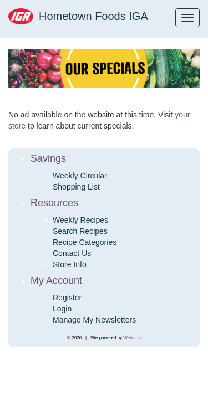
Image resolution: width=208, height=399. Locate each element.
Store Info (70, 264)
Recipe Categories (84, 242)
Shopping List (76, 186)
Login (62, 308)
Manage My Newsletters (94, 319)
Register (67, 297)
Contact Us (72, 253)
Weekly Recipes (80, 220)
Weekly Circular (80, 175)
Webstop (131, 337)
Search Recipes (80, 231)
